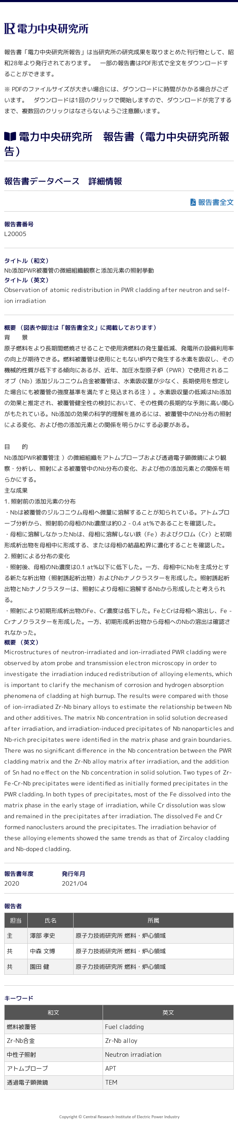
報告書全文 (216, 202)
